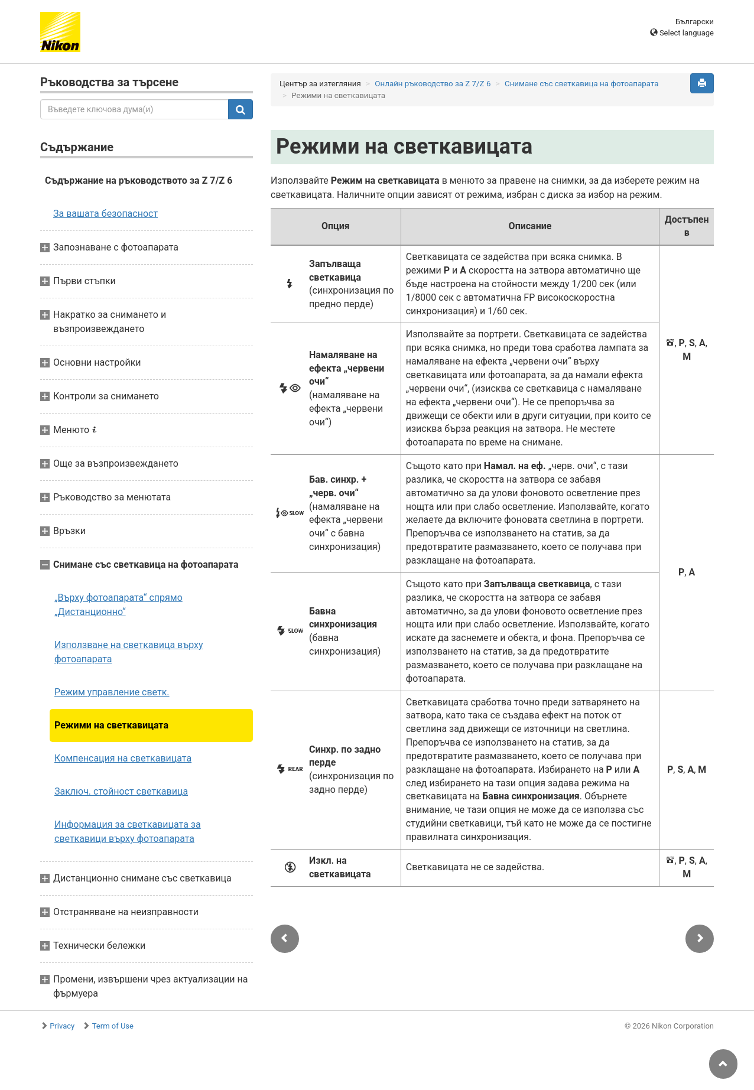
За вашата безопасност (105, 213)
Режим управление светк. (112, 692)
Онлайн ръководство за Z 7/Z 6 (432, 83)
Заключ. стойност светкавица (121, 791)
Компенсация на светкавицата (122, 758)
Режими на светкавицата (111, 725)
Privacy (62, 1025)
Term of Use (113, 1025)
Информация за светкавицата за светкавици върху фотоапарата (127, 831)
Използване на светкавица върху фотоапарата (128, 652)
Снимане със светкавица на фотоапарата (582, 83)
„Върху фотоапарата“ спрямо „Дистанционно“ (118, 604)
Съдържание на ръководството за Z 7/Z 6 (138, 180)
